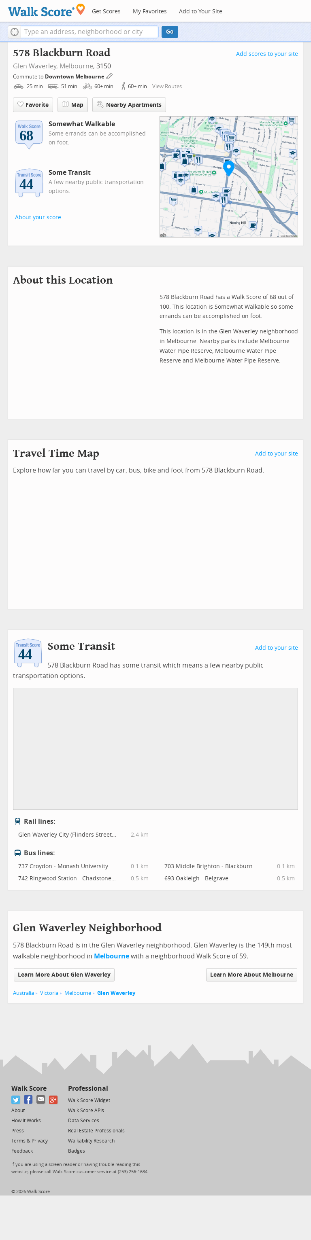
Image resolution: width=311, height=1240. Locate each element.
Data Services (83, 1120)
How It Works (26, 1120)
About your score (38, 217)
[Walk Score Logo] (46, 10)
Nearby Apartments (129, 104)
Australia (23, 993)
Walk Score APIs (86, 1110)
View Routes (167, 86)
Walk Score (29, 1088)
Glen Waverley (116, 993)
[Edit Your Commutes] (110, 75)
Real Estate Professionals (96, 1131)
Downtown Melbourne (75, 77)
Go (170, 31)
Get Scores (106, 11)
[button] (14, 31)
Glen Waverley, (35, 66)
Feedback (22, 1151)
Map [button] (72, 104)
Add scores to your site (267, 54)
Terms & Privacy (29, 1141)
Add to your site (276, 453)
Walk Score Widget (89, 1100)
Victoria (49, 993)
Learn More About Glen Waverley (64, 974)
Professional (88, 1088)
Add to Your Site (200, 11)
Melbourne (76, 66)
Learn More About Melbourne (251, 974)
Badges (76, 1151)
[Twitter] (16, 1099)
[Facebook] (28, 1099)
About (18, 1110)
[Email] (41, 1099)
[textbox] (90, 31)
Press (17, 1131)
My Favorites (150, 11)
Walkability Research (91, 1141)
